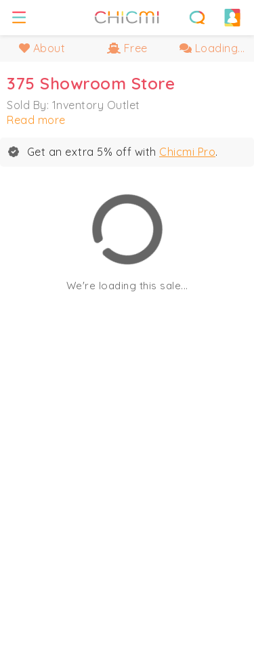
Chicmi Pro (187, 152)
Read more (36, 120)
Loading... (212, 48)
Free (127, 48)
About (42, 48)
